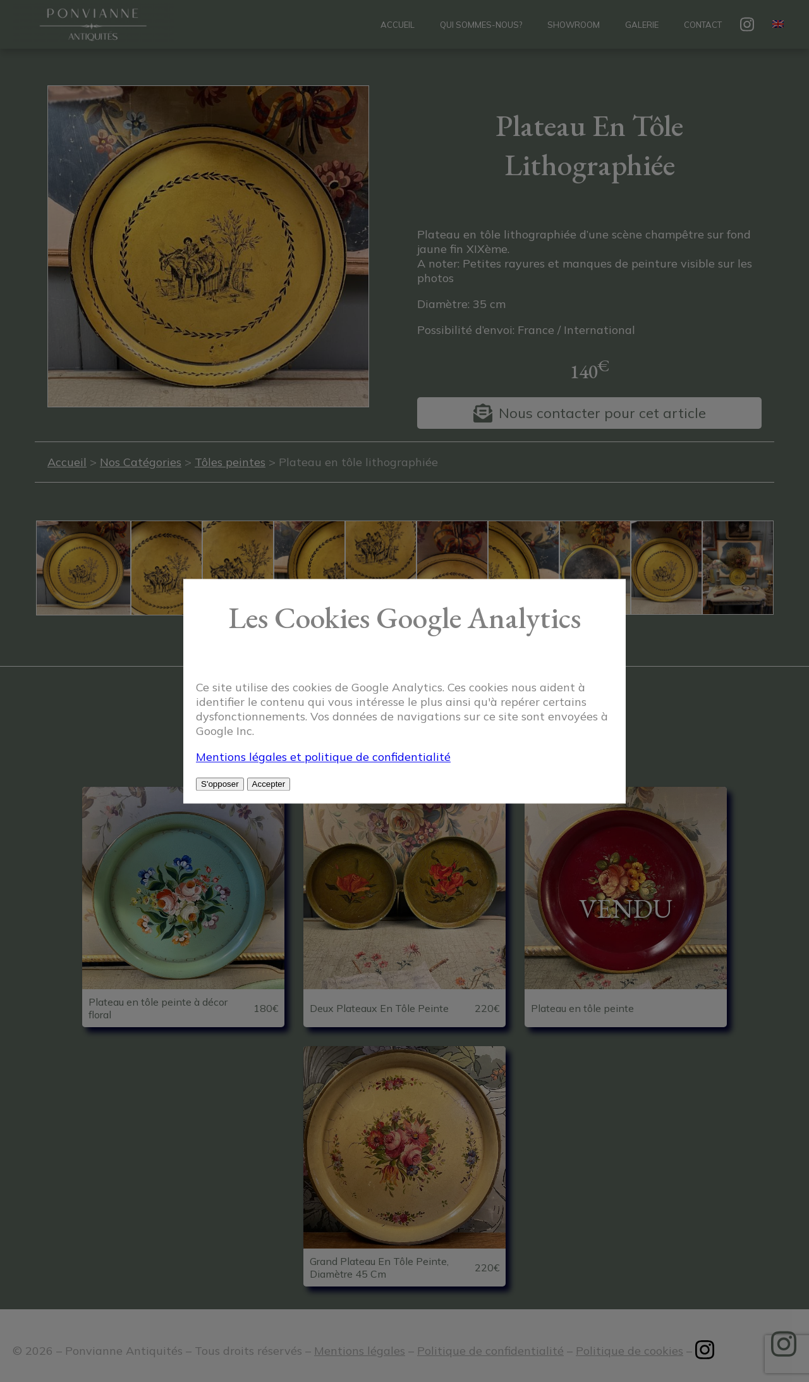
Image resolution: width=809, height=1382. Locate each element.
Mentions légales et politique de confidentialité (323, 757)
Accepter (269, 784)
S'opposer (220, 784)
